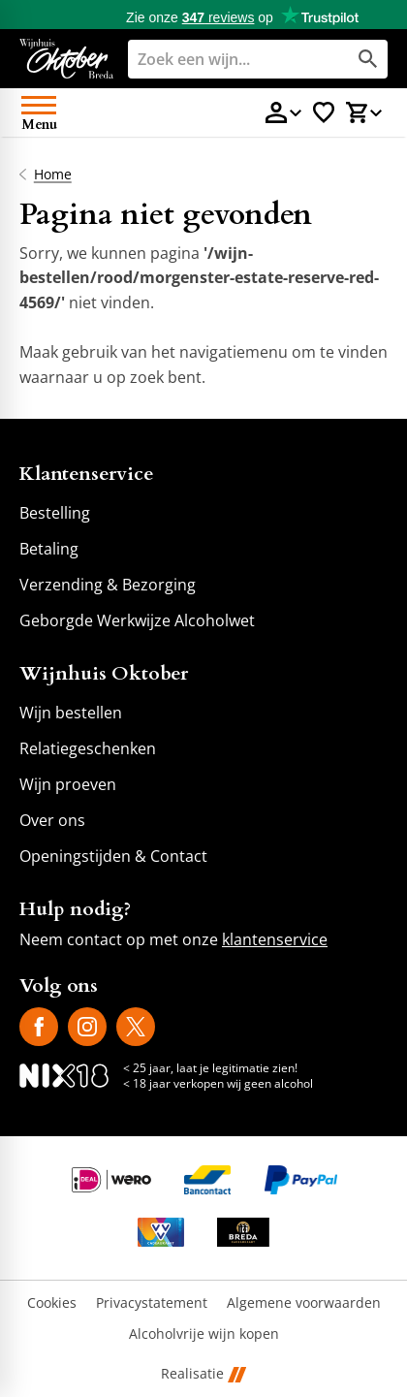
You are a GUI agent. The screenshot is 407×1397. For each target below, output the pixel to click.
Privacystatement (151, 1303)
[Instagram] (87, 1026)
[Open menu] (38, 112)
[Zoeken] (222, 59)
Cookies (52, 1303)
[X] (135, 1026)
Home (53, 174)
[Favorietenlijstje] (323, 112)
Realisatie (203, 1374)
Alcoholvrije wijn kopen (204, 1334)
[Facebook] (38, 1026)
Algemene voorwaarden (304, 1303)
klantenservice (275, 939)
